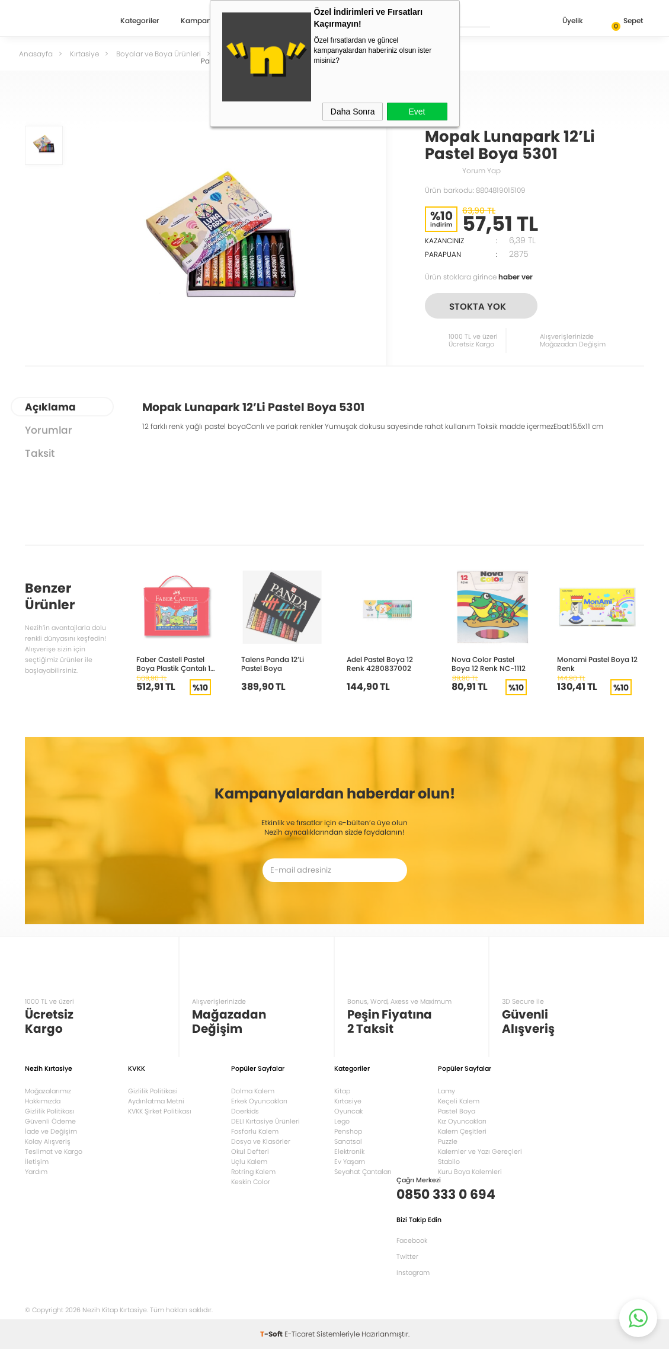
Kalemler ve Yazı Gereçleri (480, 1151)
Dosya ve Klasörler (260, 1141)
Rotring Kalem (253, 1171)
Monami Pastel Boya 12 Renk (597, 663)
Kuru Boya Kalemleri (470, 1171)
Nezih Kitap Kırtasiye (59, 20)
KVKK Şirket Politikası (159, 1111)
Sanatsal (348, 1141)
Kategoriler (139, 21)
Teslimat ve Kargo (53, 1151)
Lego (342, 1121)
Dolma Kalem (252, 1091)
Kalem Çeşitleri (462, 1131)
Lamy (446, 1091)
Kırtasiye (347, 1101)
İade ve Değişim (51, 1131)
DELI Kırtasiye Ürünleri (265, 1121)
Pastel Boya (456, 1111)
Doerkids (245, 1111)
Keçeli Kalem (458, 1101)
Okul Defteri (250, 1151)
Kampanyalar (205, 21)
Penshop (348, 1131)
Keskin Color (250, 1181)
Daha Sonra (353, 111)
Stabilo (449, 1161)
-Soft (272, 1334)
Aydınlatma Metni (156, 1101)
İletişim (37, 1161)
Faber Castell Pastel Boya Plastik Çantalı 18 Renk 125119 (175, 663)
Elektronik (349, 1151)
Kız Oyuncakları (462, 1121)
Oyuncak (348, 1111)
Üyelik (563, 21)
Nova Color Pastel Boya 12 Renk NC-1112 (489, 663)
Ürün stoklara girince (479, 277)
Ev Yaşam (349, 1161)
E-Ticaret (299, 1334)
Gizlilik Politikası (50, 1111)
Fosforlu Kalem (255, 1131)
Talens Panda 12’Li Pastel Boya (272, 663)
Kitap (342, 1091)
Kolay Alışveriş (48, 1141)
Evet (416, 111)
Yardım (36, 1171)
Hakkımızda (42, 1101)
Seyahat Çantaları (363, 1171)
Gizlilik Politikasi (153, 1091)
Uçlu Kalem (249, 1161)
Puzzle (447, 1141)
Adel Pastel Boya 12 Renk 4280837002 (380, 663)
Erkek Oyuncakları (259, 1101)
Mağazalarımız (48, 1091)
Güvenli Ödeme (50, 1121)
